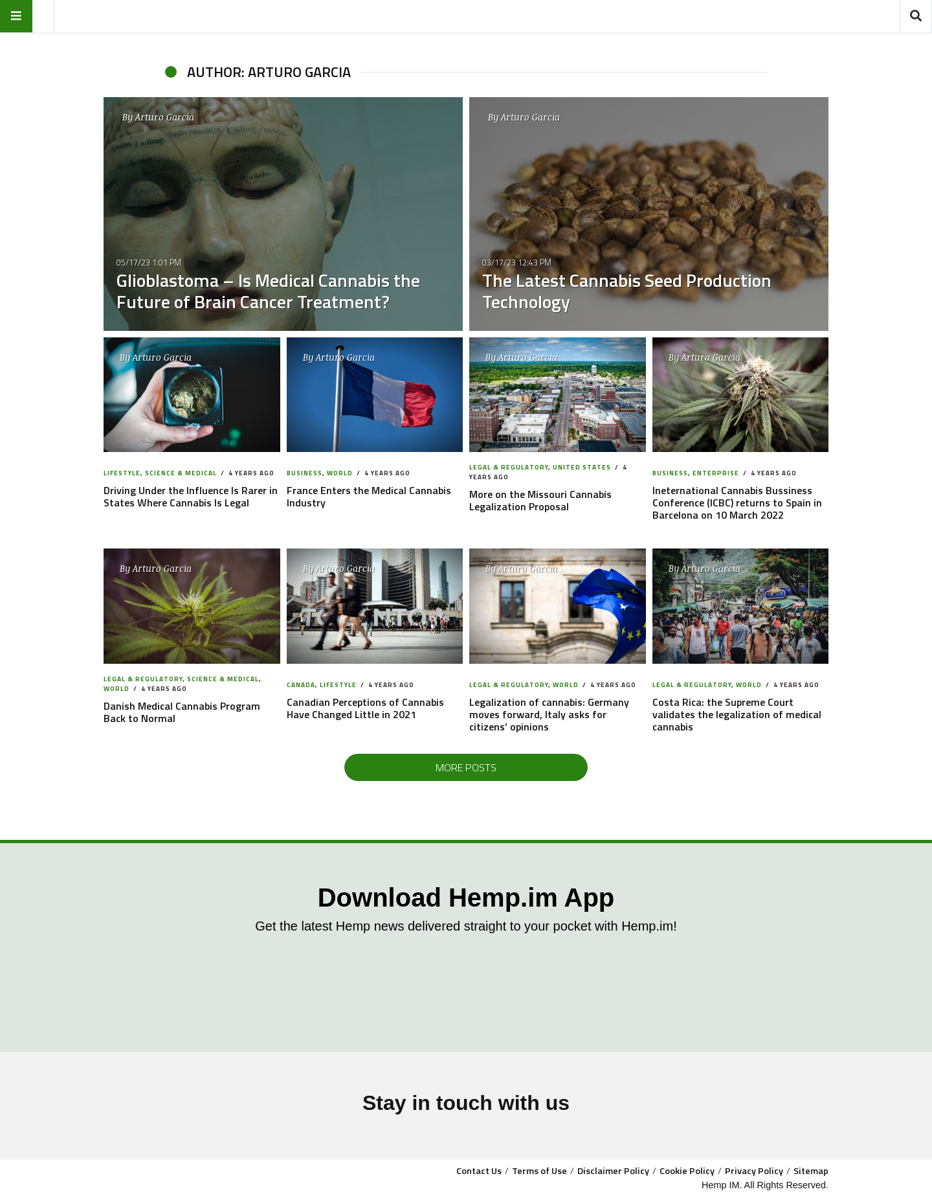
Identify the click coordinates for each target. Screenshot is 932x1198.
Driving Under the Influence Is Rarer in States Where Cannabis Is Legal (191, 496)
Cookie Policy (687, 1171)
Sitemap (810, 1171)
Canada (301, 685)
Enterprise (716, 473)
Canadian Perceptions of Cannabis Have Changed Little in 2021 (365, 708)
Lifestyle (122, 473)
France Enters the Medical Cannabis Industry (369, 496)
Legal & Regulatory (508, 467)
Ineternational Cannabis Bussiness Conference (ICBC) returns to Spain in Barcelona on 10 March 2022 (737, 502)
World (340, 473)
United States (582, 467)
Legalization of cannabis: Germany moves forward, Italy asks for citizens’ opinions (549, 714)
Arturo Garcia (164, 117)
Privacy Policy (754, 1171)
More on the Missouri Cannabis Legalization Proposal (540, 500)
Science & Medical (181, 473)
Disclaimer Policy (613, 1171)
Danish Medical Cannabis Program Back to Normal (182, 712)
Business (304, 473)
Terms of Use (539, 1171)
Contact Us (479, 1171)
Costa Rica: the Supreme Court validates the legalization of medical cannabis (736, 714)
